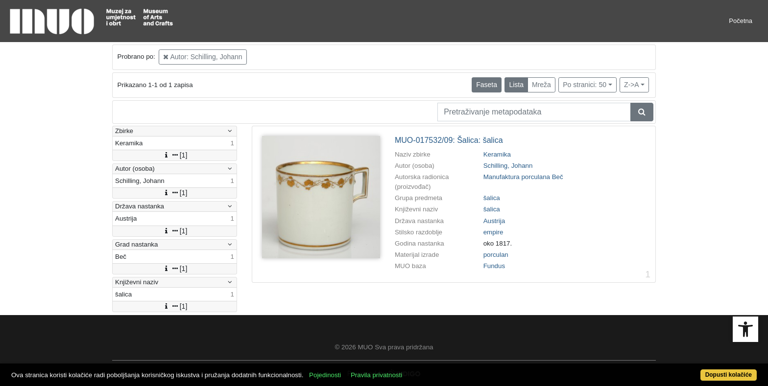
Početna (740, 20)
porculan (495, 254)
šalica (491, 198)
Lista (516, 85)
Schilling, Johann (508, 165)
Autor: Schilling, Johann (202, 57)
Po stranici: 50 (584, 85)
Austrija (494, 221)
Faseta (486, 85)
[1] (175, 155)
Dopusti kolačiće (728, 374)
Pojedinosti (325, 375)
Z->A (631, 85)
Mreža (541, 85)
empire (493, 232)
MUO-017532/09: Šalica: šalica (449, 140)
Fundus (494, 266)
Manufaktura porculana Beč (523, 177)
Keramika (497, 154)
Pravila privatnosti (376, 375)
